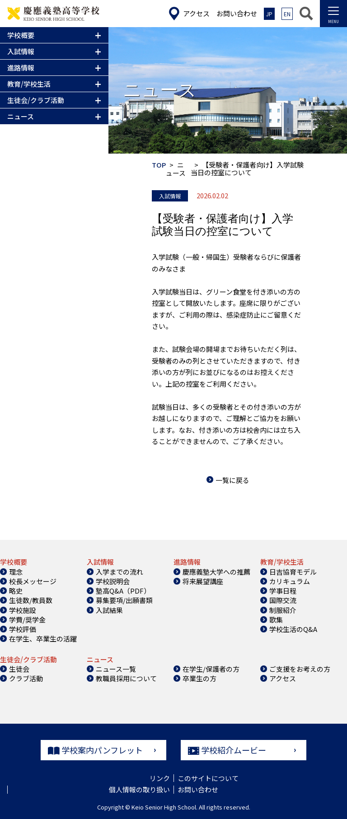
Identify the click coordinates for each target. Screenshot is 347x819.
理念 (16, 571)
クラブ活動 (26, 678)
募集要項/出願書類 (124, 600)
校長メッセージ (32, 580)
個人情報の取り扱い (139, 789)
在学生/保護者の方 (211, 668)
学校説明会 (113, 580)
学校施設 (22, 609)
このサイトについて (208, 777)
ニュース (176, 168)
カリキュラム (289, 580)
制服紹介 (282, 609)
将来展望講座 (203, 580)
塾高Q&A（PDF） (123, 590)
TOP (159, 164)
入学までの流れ (119, 571)
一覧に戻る (232, 479)
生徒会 (19, 668)
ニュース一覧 (116, 668)
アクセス (282, 678)
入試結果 (109, 609)
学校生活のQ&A (293, 628)
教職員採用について (126, 678)
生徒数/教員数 (30, 600)
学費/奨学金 (27, 618)
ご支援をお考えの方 (299, 668)
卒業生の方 (199, 678)
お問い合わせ (198, 789)
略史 (16, 590)
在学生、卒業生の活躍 (43, 638)
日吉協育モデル (293, 571)
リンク (160, 777)
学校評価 (22, 628)
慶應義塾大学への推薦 (216, 571)
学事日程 (282, 590)
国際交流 (282, 600)
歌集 (276, 618)
